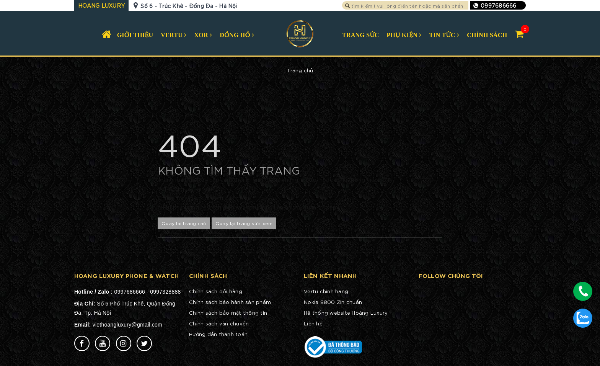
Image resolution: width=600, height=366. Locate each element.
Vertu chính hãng (326, 291)
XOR (203, 35)
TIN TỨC (444, 35)
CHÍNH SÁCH (487, 35)
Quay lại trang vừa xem (244, 223)
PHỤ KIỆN (404, 35)
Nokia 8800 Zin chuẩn (333, 302)
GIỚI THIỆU (135, 35)
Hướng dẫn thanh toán (218, 334)
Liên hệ (313, 323)
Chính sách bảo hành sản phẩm (230, 302)
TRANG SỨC (360, 35)
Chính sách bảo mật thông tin (228, 312)
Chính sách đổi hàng (215, 291)
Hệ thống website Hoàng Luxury (346, 312)
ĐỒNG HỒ (237, 35)
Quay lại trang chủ (183, 223)
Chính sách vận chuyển (219, 323)
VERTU (173, 35)
